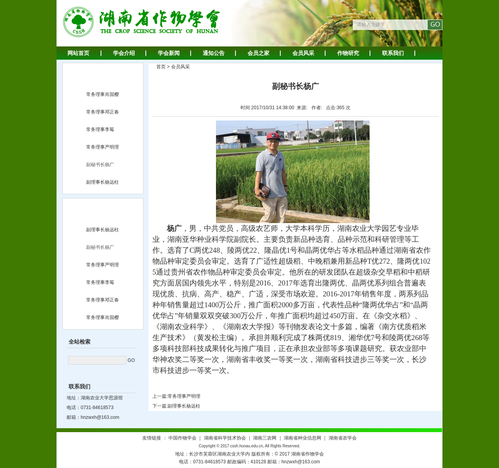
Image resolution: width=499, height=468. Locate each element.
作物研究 (348, 53)
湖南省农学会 (343, 438)
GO (131, 360)
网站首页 (78, 53)
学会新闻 (169, 53)
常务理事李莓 (100, 129)
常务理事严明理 (102, 147)
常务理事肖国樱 (102, 94)
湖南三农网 (264, 438)
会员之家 (258, 53)
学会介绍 (124, 53)
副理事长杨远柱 (102, 182)
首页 (161, 66)
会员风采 (303, 53)
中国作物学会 (182, 438)
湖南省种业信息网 (302, 438)
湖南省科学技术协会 (225, 438)
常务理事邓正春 (102, 112)
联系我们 (393, 53)
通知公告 (214, 53)
